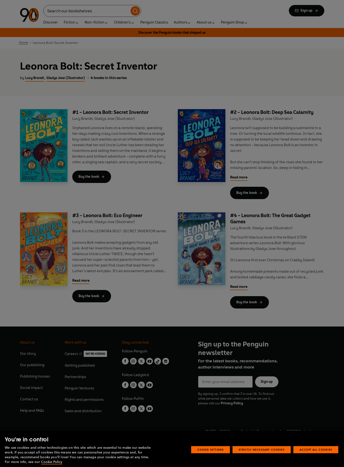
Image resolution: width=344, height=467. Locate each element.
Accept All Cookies (316, 457)
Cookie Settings (210, 457)
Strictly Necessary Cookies (262, 457)
